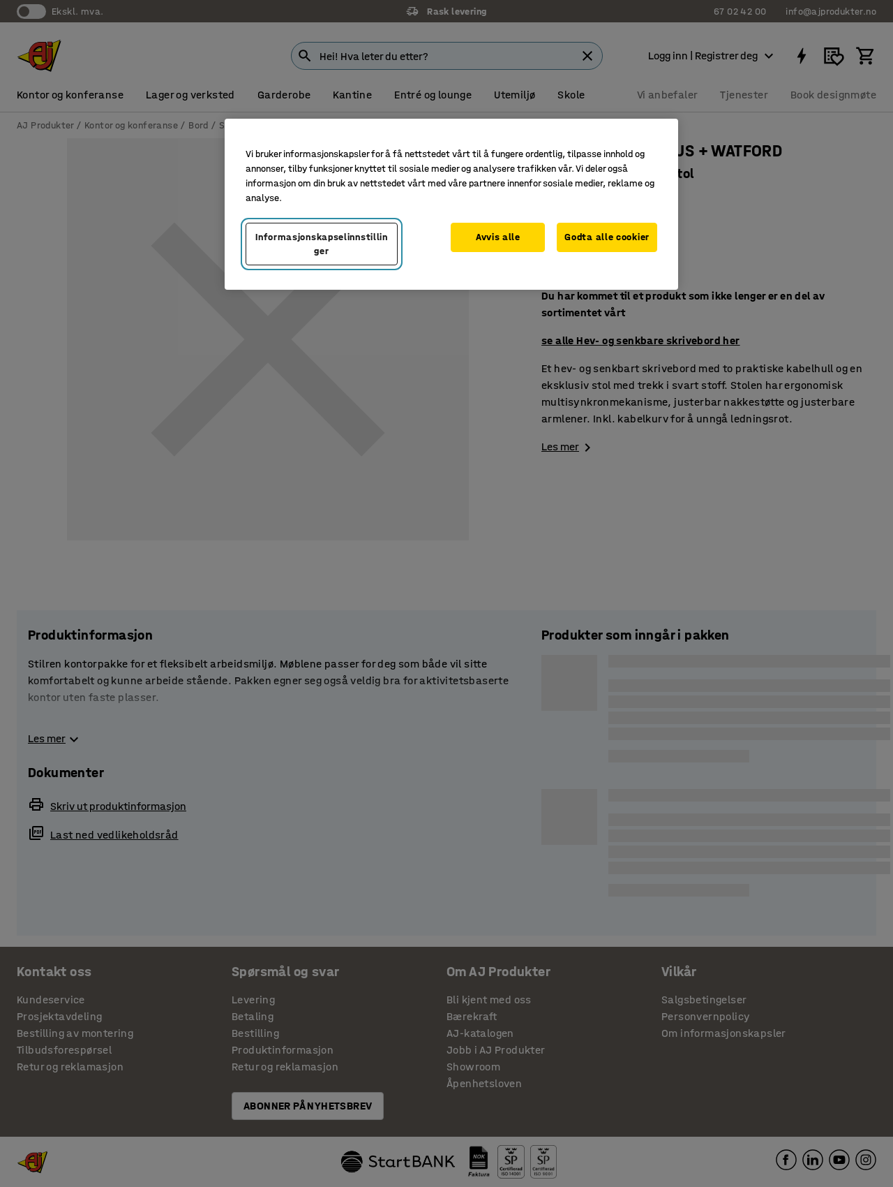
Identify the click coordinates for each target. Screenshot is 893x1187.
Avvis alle (498, 237)
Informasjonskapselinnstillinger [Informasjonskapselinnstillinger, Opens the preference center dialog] (321, 244)
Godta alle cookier (607, 237)
